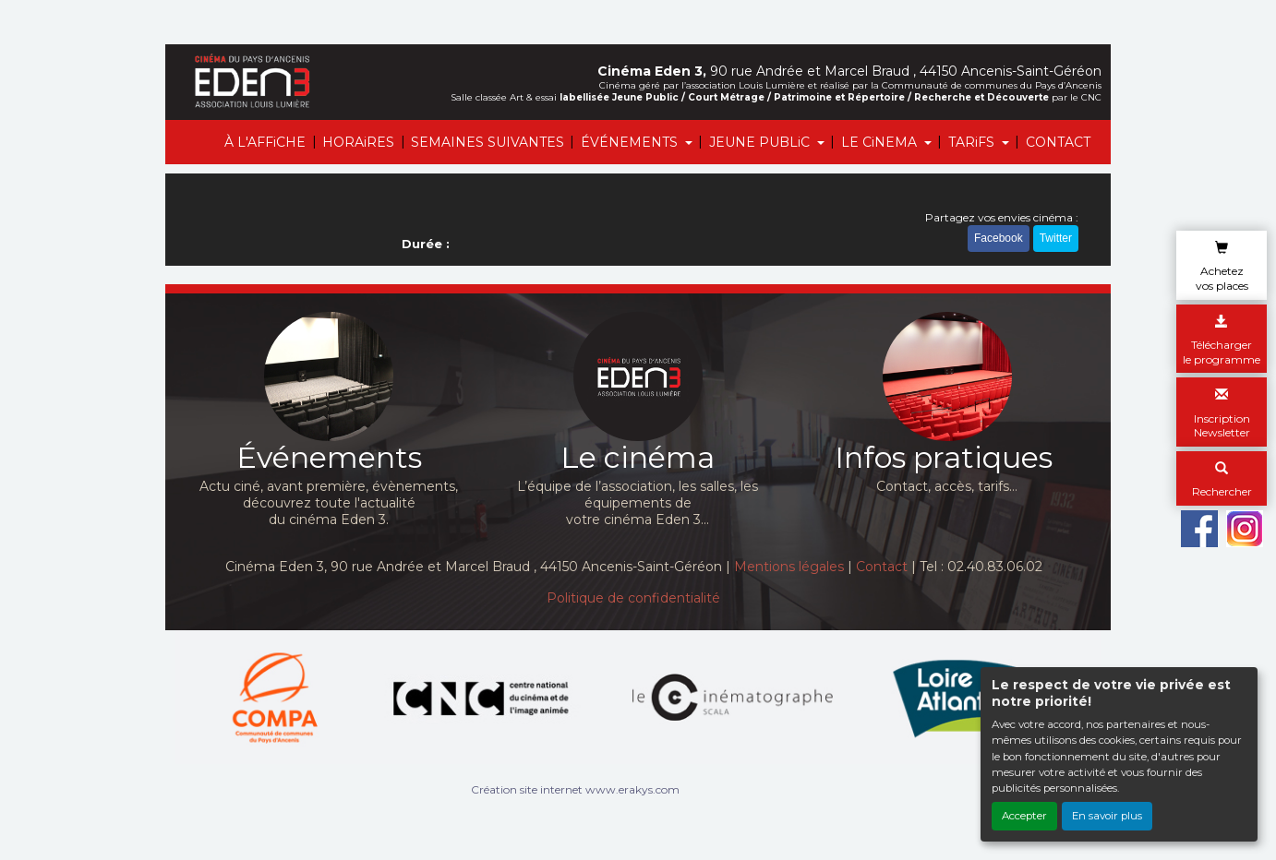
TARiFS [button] (973, 142)
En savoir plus (1107, 815)
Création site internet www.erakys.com (575, 789)
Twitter (1056, 238)
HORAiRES (358, 142)
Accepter (1024, 815)
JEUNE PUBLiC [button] (761, 142)
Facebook (998, 238)
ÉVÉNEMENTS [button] (631, 142)
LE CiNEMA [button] (881, 142)
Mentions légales (789, 566)
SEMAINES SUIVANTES (487, 142)
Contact (882, 566)
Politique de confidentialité (633, 598)
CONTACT (1058, 142)
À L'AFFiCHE (265, 142)
